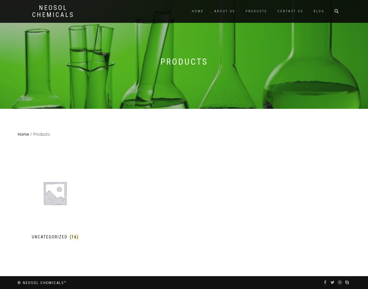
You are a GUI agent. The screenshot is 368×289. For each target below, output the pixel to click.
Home (198, 11)
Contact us (290, 11)
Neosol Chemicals (53, 11)
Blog (319, 11)
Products (256, 11)
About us (224, 11)
